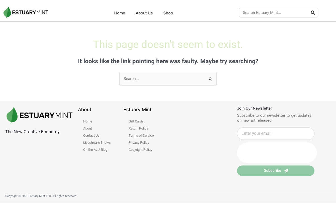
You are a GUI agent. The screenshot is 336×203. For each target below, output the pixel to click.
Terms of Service (141, 135)
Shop (168, 12)
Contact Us (91, 135)
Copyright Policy (140, 150)
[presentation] (277, 152)
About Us (144, 12)
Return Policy (138, 128)
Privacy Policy (139, 143)
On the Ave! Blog (95, 150)
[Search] (313, 12)
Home (119, 12)
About (87, 128)
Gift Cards (136, 121)
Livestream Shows (97, 143)
